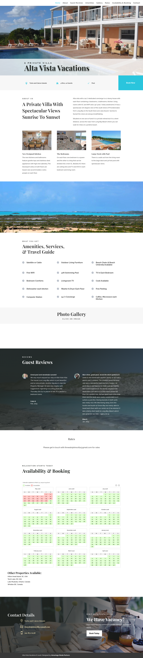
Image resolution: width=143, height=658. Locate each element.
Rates (107, 3)
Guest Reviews (76, 3)
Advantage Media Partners (60, 655)
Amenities (89, 3)
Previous (116, 485)
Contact (136, 3)
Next (119, 485)
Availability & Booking (121, 3)
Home (57, 3)
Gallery (99, 3)
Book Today (94, 633)
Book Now (130, 83)
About (65, 3)
